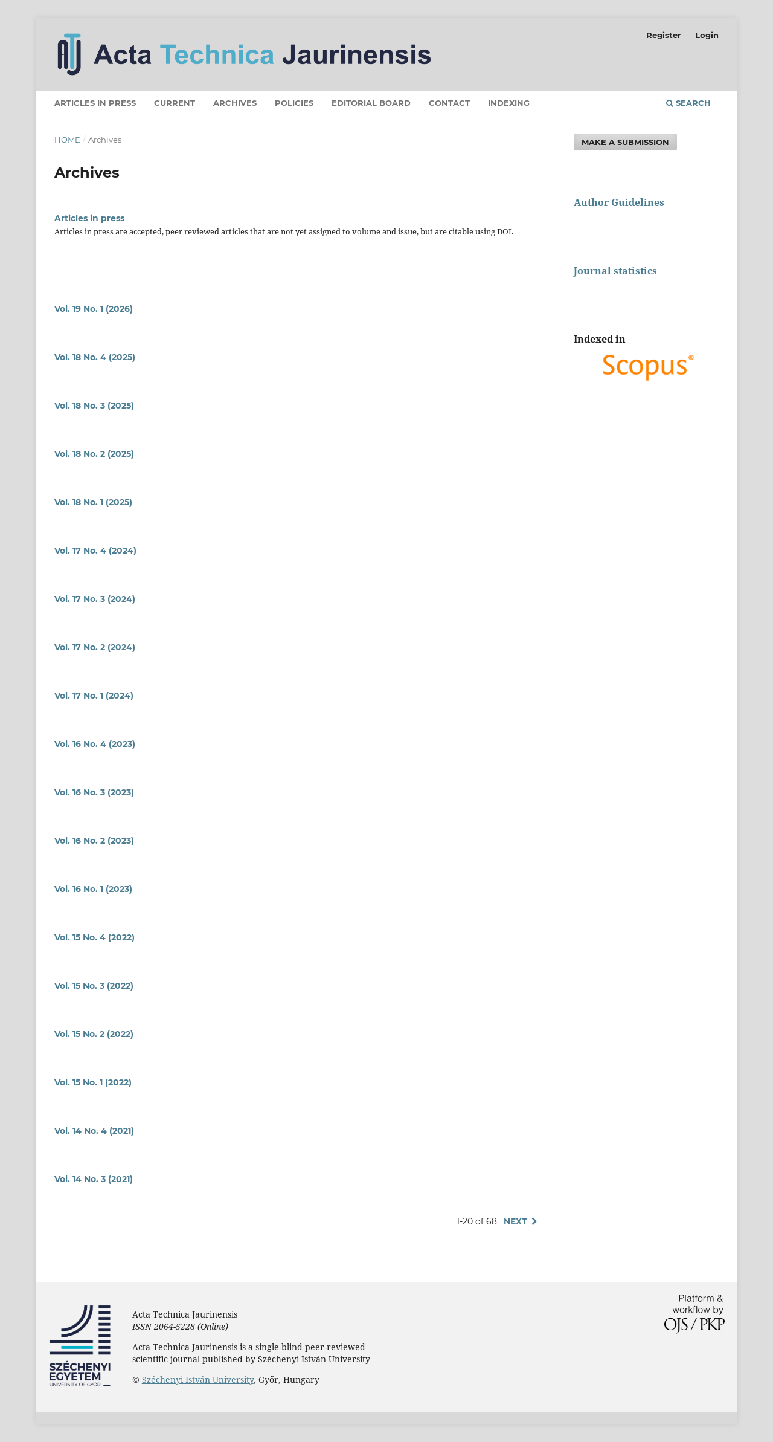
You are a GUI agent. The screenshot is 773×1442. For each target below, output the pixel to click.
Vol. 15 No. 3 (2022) (93, 985)
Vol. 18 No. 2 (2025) (94, 453)
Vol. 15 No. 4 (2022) (94, 937)
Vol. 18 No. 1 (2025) (93, 502)
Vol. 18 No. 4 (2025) (94, 357)
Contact (449, 103)
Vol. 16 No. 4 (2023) (94, 744)
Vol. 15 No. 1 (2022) (93, 1082)
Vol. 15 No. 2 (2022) (93, 1034)
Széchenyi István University (198, 1379)
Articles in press (95, 103)
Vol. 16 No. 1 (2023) (93, 889)
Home (67, 139)
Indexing (509, 103)
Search (688, 103)
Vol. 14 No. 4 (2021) (94, 1130)
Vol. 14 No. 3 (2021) (93, 1179)
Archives (235, 103)
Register (663, 35)
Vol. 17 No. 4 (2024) (95, 550)
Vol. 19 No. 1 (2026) (93, 308)
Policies (294, 103)
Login (707, 35)
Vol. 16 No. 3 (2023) (94, 792)
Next (515, 1221)
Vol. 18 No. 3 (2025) (94, 405)
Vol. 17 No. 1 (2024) (93, 695)
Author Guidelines (619, 202)
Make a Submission (625, 142)
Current (174, 103)
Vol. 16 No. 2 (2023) (94, 840)
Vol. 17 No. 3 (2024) (94, 598)
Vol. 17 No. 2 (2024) (94, 647)
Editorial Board (371, 103)
